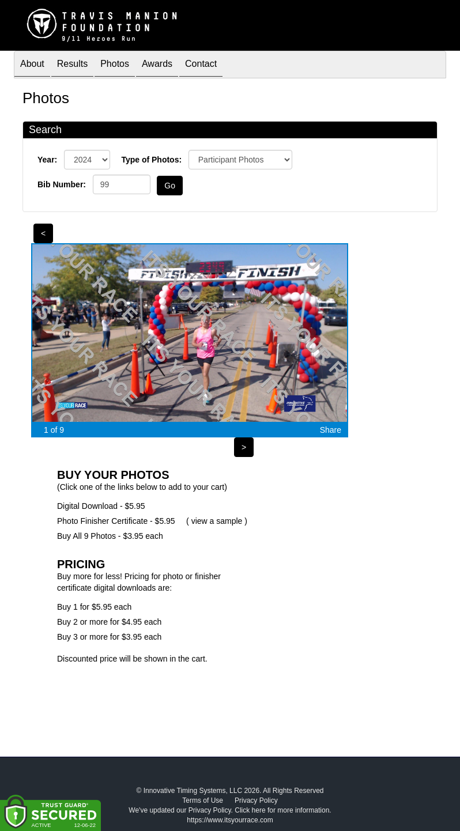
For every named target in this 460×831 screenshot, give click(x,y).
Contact (201, 65)
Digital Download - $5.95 (101, 506)
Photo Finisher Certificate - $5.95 (116, 521)
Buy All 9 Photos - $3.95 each (110, 536)
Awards (157, 65)
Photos (114, 65)
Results (72, 65)
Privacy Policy (256, 800)
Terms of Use (202, 800)
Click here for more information (282, 810)
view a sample (217, 521)
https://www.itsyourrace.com (230, 820)
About (32, 65)
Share (330, 430)
